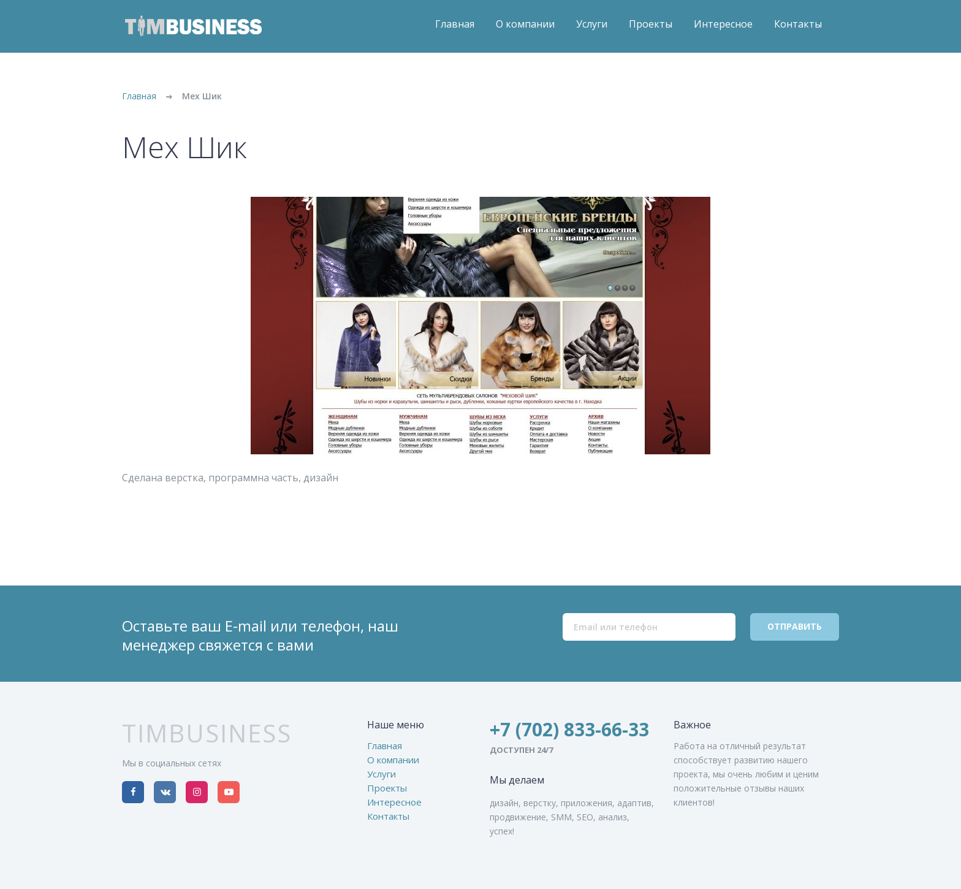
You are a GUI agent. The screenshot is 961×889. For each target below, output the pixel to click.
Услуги (591, 24)
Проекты (650, 24)
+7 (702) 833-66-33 (569, 729)
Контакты (798, 24)
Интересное (723, 24)
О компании (525, 24)
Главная (454, 24)
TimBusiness (207, 733)
